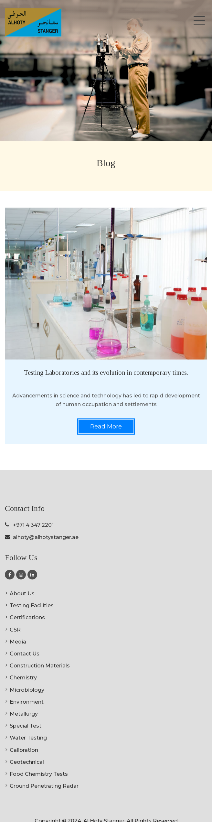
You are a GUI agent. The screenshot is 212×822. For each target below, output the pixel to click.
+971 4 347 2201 (33, 525)
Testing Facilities (32, 605)
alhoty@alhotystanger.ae (46, 537)
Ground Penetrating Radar (44, 786)
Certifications (27, 617)
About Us (22, 593)
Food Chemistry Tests (39, 774)
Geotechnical (27, 762)
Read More (106, 426)
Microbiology (27, 690)
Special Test (25, 726)
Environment (27, 702)
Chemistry (23, 678)
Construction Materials (40, 666)
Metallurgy (24, 714)
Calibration (24, 750)
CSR (15, 630)
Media (18, 642)
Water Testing (28, 738)
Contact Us (24, 654)
